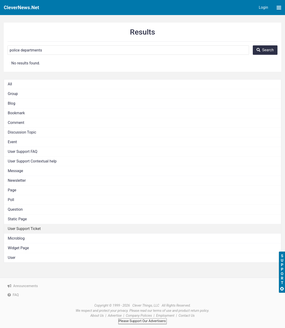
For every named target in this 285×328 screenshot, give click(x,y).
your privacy (119, 311)
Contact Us (186, 316)
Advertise (115, 316)
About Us (97, 316)
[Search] (128, 50)
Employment (165, 316)
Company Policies (139, 316)
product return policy (193, 311)
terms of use (162, 311)
